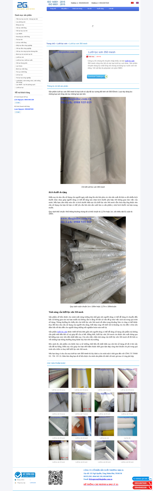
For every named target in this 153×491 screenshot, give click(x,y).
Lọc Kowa (19, 66)
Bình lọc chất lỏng (21, 69)
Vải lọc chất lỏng (21, 28)
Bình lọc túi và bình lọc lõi (24, 54)
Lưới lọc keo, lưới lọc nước (24, 60)
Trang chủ (51, 43)
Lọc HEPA (19, 33)
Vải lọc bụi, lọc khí (21, 31)
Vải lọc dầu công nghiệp (23, 48)
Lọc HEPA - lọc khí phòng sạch (25, 84)
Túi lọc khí (19, 39)
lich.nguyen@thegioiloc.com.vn (100, 479)
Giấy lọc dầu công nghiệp (24, 45)
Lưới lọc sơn (20, 57)
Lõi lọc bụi (19, 75)
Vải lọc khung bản (21, 63)
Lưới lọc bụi (19, 87)
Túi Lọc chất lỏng (21, 72)
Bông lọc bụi (20, 25)
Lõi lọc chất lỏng (21, 42)
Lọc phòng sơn (20, 22)
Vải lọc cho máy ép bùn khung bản (27, 51)
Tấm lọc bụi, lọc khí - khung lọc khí (27, 19)
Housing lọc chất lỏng (23, 36)
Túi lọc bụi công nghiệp (23, 78)
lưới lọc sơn (129, 61)
